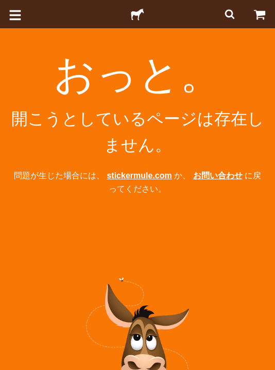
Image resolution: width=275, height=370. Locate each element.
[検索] (228, 14)
